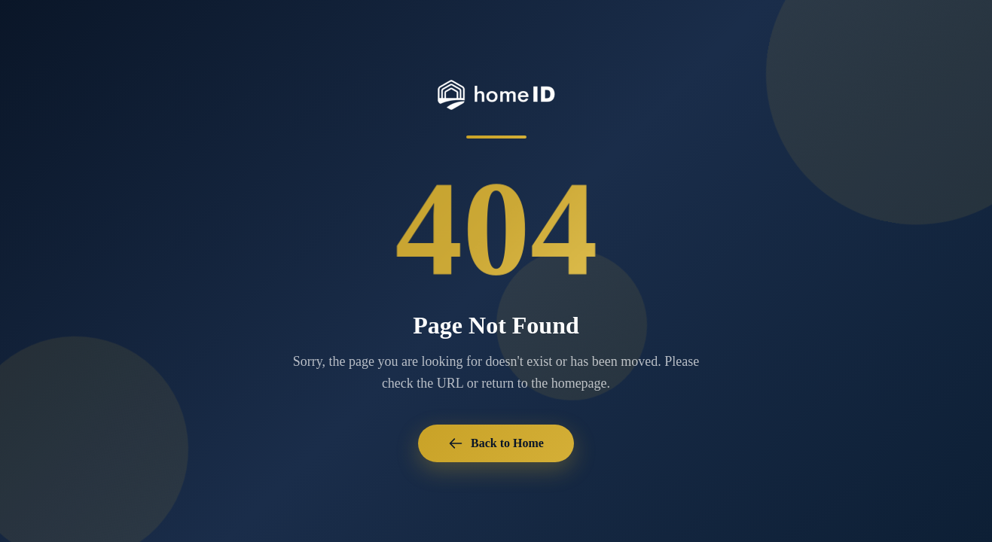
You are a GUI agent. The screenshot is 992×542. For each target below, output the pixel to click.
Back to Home (496, 443)
